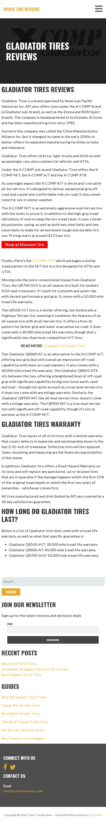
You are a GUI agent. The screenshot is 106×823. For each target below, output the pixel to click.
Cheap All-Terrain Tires (20, 705)
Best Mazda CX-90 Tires (21, 674)
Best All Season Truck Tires (23, 697)
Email (10, 624)
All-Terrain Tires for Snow (22, 730)
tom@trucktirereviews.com (23, 791)
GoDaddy (96, 815)
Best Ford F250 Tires (18, 663)
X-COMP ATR (43, 260)
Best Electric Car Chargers (23, 738)
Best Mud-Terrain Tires (20, 713)
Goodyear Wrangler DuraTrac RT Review (34, 669)
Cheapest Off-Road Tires (64, 346)
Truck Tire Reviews (21, 9)
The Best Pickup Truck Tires (24, 721)
